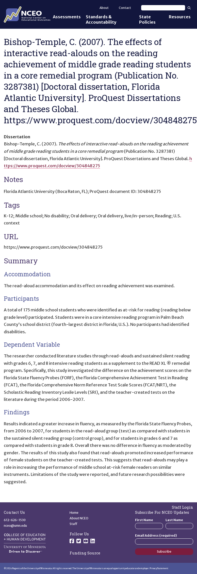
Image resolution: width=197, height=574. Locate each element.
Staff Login (182, 507)
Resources (180, 16)
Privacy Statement (159, 568)
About (104, 8)
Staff (73, 524)
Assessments (67, 16)
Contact (125, 8)
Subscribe (164, 551)
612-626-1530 (15, 520)
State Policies (147, 19)
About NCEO (79, 518)
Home (74, 513)
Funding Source (85, 552)
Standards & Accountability (101, 19)
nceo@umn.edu (15, 525)
